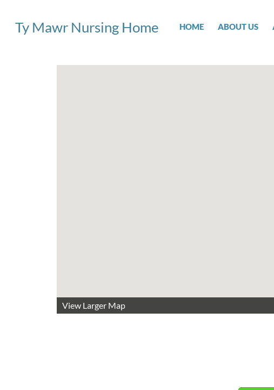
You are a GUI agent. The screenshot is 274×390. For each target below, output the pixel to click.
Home (191, 26)
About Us (238, 26)
